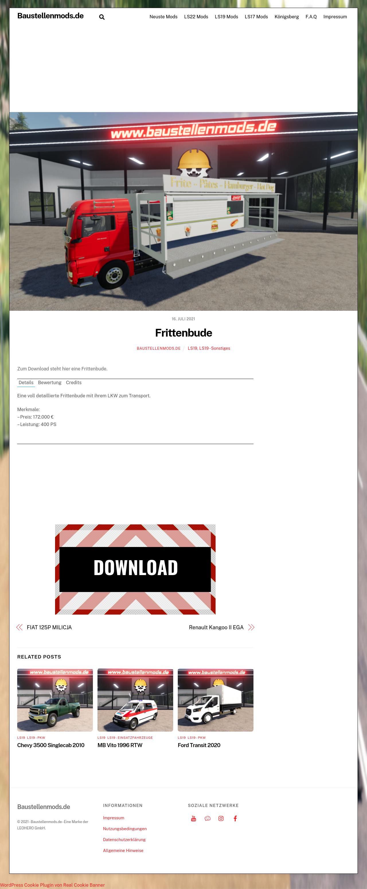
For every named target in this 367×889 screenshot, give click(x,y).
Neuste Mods (163, 16)
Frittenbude (183, 332)
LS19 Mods (226, 16)
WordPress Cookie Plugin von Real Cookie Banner (52, 885)
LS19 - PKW (36, 738)
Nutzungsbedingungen (125, 828)
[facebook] (235, 817)
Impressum (335, 16)
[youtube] (193, 817)
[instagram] (221, 817)
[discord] (207, 817)
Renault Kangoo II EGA (216, 627)
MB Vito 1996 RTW (119, 745)
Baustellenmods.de (159, 348)
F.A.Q (311, 16)
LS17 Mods (256, 16)
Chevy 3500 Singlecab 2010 (50, 745)
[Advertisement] (183, 69)
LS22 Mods (196, 16)
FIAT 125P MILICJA (49, 627)
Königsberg (287, 16)
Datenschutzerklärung (124, 839)
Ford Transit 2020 (199, 745)
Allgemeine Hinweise (123, 850)
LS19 (192, 348)
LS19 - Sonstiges (214, 348)
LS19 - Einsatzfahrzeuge (130, 738)
